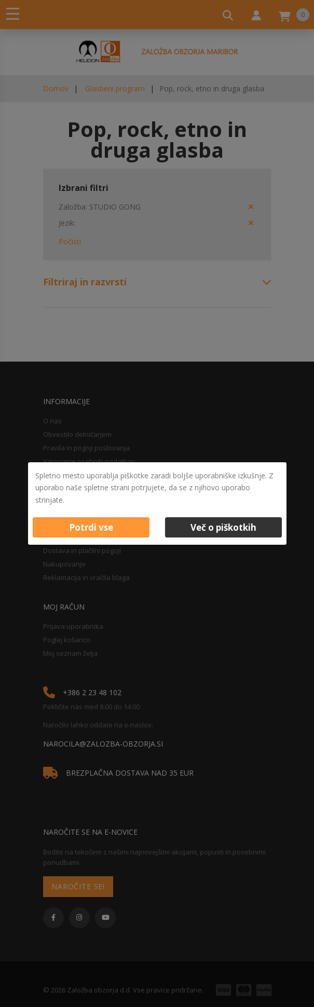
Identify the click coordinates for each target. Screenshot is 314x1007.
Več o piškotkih (223, 527)
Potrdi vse (91, 527)
